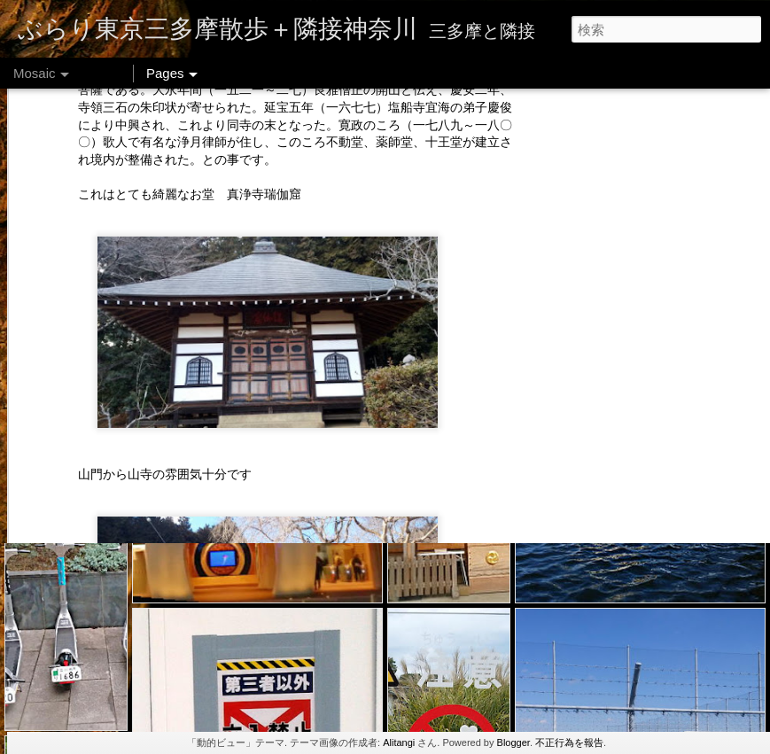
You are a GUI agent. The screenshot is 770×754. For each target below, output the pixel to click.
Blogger (513, 742)
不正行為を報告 (569, 742)
